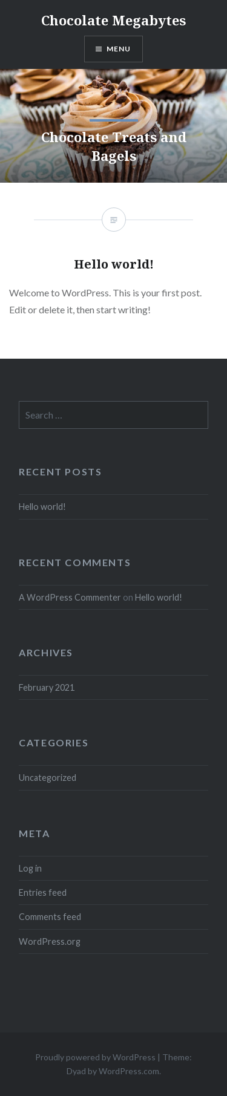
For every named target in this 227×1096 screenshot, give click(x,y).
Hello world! (42, 506)
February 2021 (46, 687)
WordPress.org (50, 941)
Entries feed (43, 892)
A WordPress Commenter (70, 597)
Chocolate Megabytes (113, 20)
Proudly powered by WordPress (95, 1057)
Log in (30, 868)
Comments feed (50, 917)
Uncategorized (47, 777)
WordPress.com (129, 1071)
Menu (119, 48)
